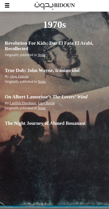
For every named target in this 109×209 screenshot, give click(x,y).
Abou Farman (19, 76)
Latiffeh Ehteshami (23, 103)
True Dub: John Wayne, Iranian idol (42, 70)
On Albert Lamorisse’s (46, 97)
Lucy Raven (46, 103)
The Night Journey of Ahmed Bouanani (45, 123)
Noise (42, 55)
